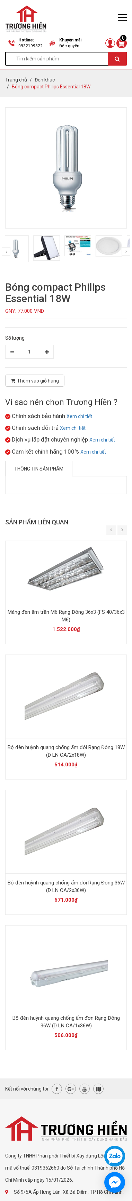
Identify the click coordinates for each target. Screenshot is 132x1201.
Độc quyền (69, 45)
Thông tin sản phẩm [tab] (38, 469)
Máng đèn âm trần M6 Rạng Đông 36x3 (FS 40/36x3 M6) (66, 616)
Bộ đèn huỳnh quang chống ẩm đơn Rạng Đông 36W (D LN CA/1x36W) (66, 1022)
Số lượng (15, 338)
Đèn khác (45, 80)
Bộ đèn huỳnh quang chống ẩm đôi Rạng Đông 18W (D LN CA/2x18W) (66, 751)
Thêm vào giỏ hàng (35, 381)
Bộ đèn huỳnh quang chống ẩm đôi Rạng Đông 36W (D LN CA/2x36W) (66, 886)
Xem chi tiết (79, 416)
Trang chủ (16, 80)
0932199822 (30, 45)
